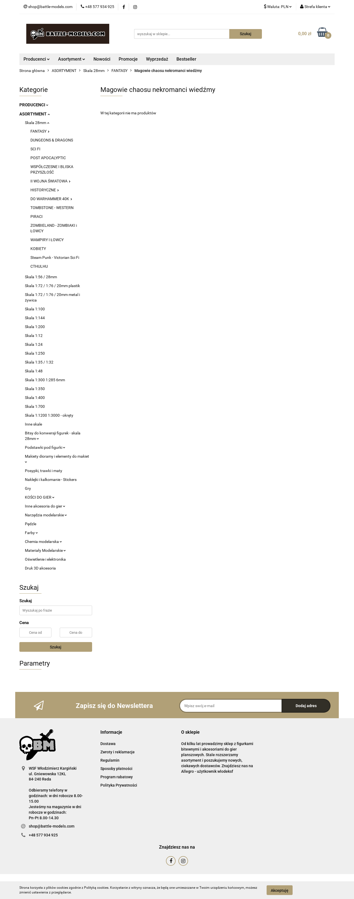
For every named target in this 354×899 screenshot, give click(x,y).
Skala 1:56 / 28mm (41, 277)
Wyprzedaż (157, 59)
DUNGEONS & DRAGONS (51, 140)
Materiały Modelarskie (45, 550)
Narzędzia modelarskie (46, 515)
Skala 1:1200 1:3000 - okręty (49, 415)
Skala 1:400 (35, 397)
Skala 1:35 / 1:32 (39, 362)
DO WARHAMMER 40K (51, 199)
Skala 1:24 (34, 344)
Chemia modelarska (43, 541)
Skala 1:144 (35, 318)
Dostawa (108, 743)
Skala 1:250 (35, 353)
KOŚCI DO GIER (39, 497)
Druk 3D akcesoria (40, 568)
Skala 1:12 (34, 335)
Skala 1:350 (35, 389)
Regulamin (109, 760)
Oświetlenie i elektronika (45, 559)
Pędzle (30, 524)
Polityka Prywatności (118, 785)
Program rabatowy (116, 777)
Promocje (128, 59)
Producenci (37, 59)
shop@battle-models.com (51, 826)
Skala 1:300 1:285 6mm (45, 380)
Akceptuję (279, 890)
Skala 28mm (37, 122)
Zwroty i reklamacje (117, 752)
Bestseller (186, 59)
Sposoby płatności (116, 768)
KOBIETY (38, 248)
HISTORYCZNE (44, 190)
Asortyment (71, 59)
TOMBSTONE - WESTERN (52, 207)
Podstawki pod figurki (45, 447)
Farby (31, 532)
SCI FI (35, 149)
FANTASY (40, 131)
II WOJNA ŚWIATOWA (50, 181)
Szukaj (55, 647)
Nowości (101, 59)
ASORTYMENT (34, 114)
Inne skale (33, 424)
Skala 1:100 (35, 309)
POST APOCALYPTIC (48, 158)
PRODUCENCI (33, 104)
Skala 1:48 (34, 371)
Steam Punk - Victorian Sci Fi (54, 257)
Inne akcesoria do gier (45, 506)
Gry (28, 488)
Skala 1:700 (35, 406)
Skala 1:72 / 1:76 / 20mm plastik (52, 286)
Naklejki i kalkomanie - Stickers (51, 479)
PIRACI (36, 216)
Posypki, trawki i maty (43, 470)
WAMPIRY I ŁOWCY (47, 240)
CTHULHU (39, 266)
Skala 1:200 (35, 326)
